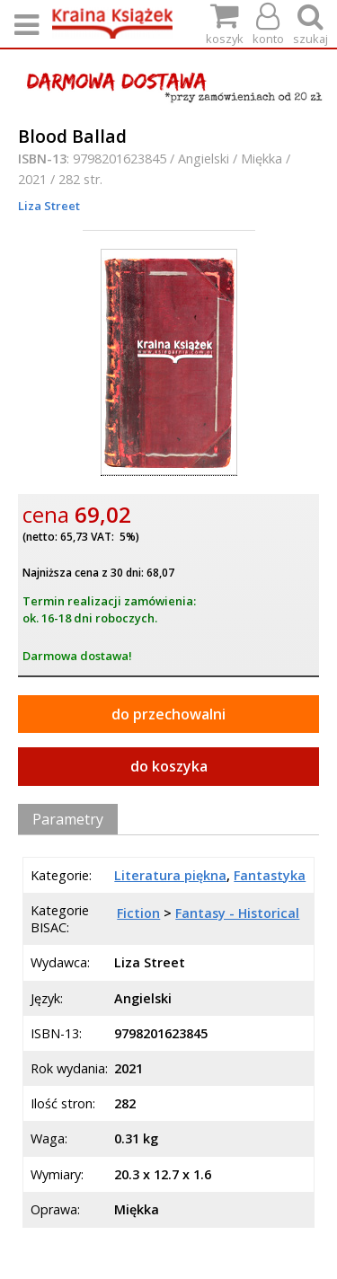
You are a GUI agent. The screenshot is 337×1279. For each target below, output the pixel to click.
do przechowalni (168, 714)
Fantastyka (270, 875)
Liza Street (49, 206)
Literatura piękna (170, 875)
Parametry (67, 819)
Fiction (138, 913)
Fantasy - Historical (237, 913)
